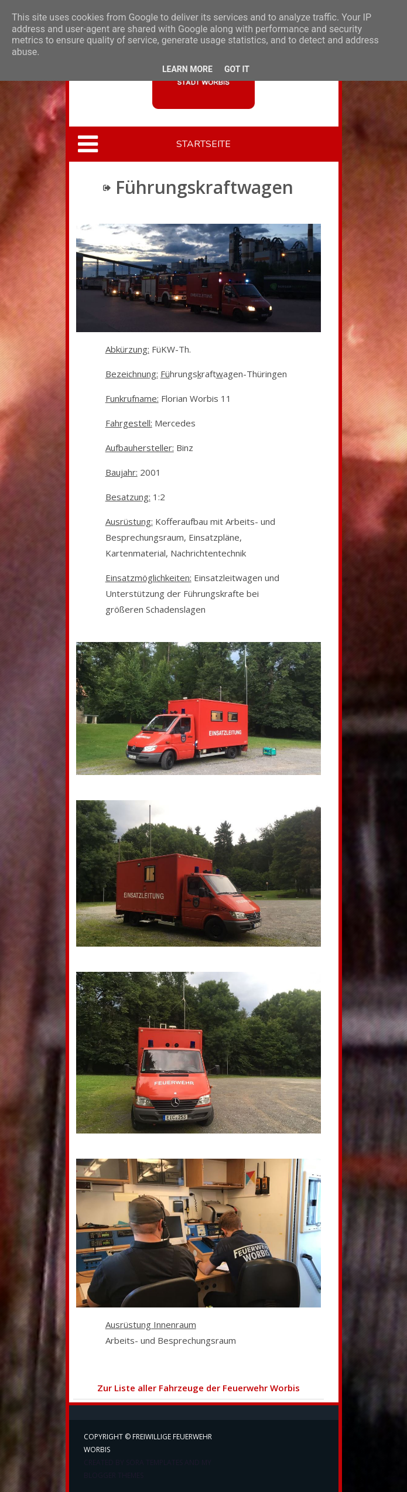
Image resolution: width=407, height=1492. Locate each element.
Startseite (203, 144)
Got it (236, 69)
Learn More (187, 69)
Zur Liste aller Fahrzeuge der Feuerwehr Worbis (198, 1388)
